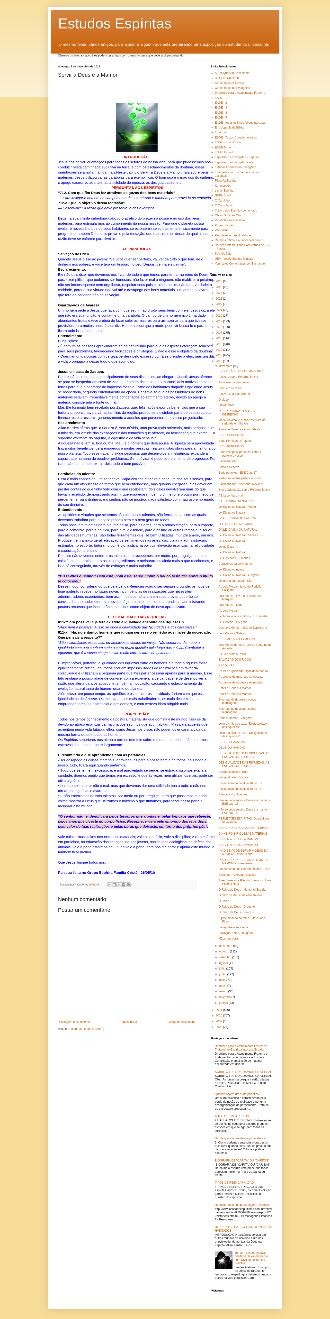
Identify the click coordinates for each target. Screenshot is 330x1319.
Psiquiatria (222, 230)
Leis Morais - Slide (230, 605)
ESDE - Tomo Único (228, 142)
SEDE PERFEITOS (231, 435)
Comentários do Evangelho (232, 88)
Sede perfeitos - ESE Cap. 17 (237, 472)
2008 (219, 1027)
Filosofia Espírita (226, 180)
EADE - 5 (221, 117)
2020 (219, 315)
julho (222, 968)
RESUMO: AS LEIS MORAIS (237, 639)
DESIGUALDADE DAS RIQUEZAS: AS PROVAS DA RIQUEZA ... (243, 755)
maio (222, 980)
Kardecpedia (223, 185)
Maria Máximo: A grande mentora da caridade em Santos (241, 421)
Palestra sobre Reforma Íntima (238, 376)
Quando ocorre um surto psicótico (237, 1094)
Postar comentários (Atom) (86, 1029)
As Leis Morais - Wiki (232, 654)
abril (222, 985)
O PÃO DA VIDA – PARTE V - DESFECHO (237, 412)
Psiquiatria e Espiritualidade (233, 235)
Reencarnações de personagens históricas (242, 1205)
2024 (219, 293)
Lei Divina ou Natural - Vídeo (237, 506)
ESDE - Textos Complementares (236, 137)
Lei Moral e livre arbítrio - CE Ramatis (242, 616)
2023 (219, 298)
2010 (219, 1015)
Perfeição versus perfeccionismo (239, 478)
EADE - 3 (221, 107)
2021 (219, 310)
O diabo (223, 399)
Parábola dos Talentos (232, 794)
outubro (224, 951)
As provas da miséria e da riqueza (240, 676)
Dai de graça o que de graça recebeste (240, 1138)
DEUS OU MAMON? (231, 742)
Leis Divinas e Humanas (234, 558)
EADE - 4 (221, 112)
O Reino (223, 901)
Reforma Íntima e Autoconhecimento (238, 240)
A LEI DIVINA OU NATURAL (236, 501)
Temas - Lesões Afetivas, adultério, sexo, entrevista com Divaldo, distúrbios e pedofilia (251, 1258)
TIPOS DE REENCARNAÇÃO (234, 1182)
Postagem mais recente (74, 1022)
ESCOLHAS (226, 665)
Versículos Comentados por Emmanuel (240, 263)
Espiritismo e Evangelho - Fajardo (237, 157)
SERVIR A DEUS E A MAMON (238, 839)
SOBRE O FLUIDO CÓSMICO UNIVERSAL (243, 1072)
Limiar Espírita (224, 190)
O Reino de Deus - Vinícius (236, 912)
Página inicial (128, 1022)
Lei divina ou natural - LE (234, 580)
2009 (219, 1021)
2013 (219, 355)
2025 (219, 287)
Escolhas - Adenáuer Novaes (237, 874)
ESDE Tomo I (223, 147)
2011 (219, 1010)
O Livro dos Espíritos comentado (236, 210)
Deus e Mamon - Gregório (235, 718)
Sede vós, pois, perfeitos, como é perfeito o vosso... (239, 453)
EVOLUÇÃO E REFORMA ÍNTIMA (240, 371)
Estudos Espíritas (115, 23)
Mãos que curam (229, 938)
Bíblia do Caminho (227, 78)
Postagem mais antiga (181, 1022)
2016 (219, 338)
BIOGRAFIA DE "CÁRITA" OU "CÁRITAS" (242, 1160)
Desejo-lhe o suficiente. (233, 927)
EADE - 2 (221, 102)
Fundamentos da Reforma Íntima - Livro (244, 869)
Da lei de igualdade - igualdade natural (243, 671)
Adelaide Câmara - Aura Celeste (239, 429)
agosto (224, 963)
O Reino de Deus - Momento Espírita (242, 889)
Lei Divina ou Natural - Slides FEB (240, 535)
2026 (219, 281)
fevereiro (225, 997)
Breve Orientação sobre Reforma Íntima (244, 489)
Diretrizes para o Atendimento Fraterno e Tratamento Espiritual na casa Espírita (241, 1047)
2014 (219, 349)
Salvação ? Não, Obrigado (235, 933)
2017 (219, 332)
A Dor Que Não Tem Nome (232, 73)
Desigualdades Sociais (233, 772)
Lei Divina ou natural (231, 569)
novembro (226, 946)
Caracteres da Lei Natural (235, 563)
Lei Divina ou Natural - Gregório (238, 575)
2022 (219, 304)
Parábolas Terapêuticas (230, 220)
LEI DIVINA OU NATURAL (235, 524)
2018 (219, 327)
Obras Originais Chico (229, 215)
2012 (219, 361)
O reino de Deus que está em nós (240, 895)
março (223, 991)
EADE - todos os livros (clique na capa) (240, 122)
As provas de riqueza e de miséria (240, 682)
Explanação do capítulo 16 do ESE (240, 783)
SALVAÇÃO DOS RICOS (234, 659)
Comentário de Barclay (230, 82)
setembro (225, 957)
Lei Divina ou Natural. (232, 541)
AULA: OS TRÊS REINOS (232, 1116)
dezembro (226, 366)
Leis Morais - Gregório (232, 622)
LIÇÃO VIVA (226, 405)
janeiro (224, 1003)
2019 (219, 321)
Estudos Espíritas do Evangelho (235, 167)
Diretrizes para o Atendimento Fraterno (240, 92)
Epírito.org (221, 132)
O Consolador (224, 205)
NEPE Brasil (223, 195)
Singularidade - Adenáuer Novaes (240, 484)
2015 (219, 344)
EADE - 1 (221, 98)
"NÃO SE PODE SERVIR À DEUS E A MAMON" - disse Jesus (243, 852)
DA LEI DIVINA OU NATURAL (237, 518)
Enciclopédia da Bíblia (229, 127)
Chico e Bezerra (228, 467)
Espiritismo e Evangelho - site (234, 162)
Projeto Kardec (224, 225)
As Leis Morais (228, 610)
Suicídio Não (223, 253)
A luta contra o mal (230, 495)
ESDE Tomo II (224, 152)
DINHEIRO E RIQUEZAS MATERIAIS (243, 828)
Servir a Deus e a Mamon (234, 688)
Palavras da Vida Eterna (234, 394)
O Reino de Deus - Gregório (236, 906)
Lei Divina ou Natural (231, 512)
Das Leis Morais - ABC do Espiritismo (242, 627)
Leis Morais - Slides (231, 633)
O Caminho (222, 200)
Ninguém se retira (229, 388)
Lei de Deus (226, 546)
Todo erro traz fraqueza (233, 382)
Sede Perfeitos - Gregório (234, 441)
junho (223, 974)
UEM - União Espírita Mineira (234, 258)
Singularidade (227, 461)
